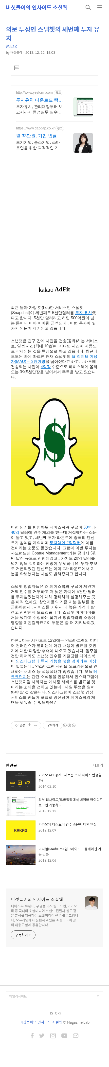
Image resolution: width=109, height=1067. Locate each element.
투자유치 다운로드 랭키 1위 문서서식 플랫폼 (39, 100)
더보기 (98, 765)
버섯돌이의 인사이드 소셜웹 (37, 7)
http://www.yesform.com (34, 92)
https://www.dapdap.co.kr (35, 128)
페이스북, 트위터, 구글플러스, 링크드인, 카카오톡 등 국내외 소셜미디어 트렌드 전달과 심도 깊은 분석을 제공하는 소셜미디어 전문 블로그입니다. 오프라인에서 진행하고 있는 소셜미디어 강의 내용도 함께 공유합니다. (44, 915)
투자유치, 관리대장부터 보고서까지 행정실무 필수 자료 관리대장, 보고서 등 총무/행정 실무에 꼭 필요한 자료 (39, 110)
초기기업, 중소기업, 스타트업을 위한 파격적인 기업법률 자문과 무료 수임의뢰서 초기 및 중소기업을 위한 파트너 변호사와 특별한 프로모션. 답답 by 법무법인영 (39, 145)
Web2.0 (11, 46)
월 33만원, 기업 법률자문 (38, 136)
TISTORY (54, 1013)
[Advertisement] (54, 215)
